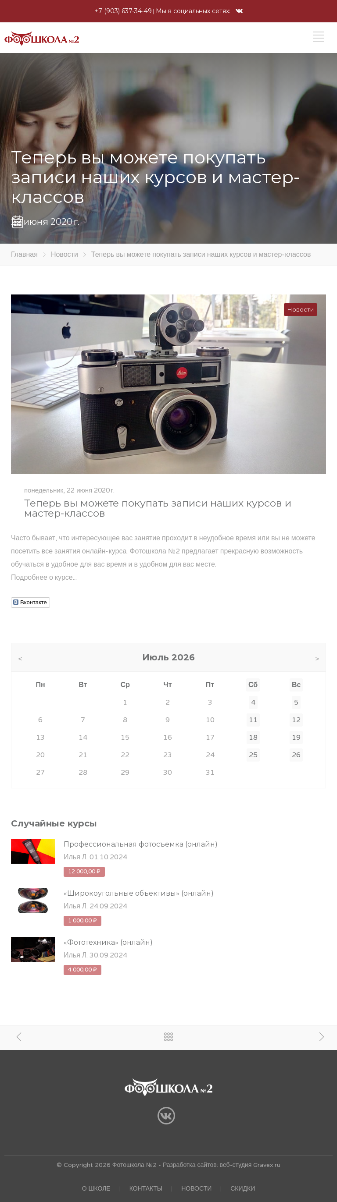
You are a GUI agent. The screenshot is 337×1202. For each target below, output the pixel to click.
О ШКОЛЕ (96, 1188)
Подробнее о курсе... (44, 577)
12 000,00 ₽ (84, 871)
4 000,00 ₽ (82, 969)
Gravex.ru (265, 1165)
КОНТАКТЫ (146, 1188)
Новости (64, 254)
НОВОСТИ (196, 1188)
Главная (24, 254)
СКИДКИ (242, 1188)
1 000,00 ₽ (82, 920)
